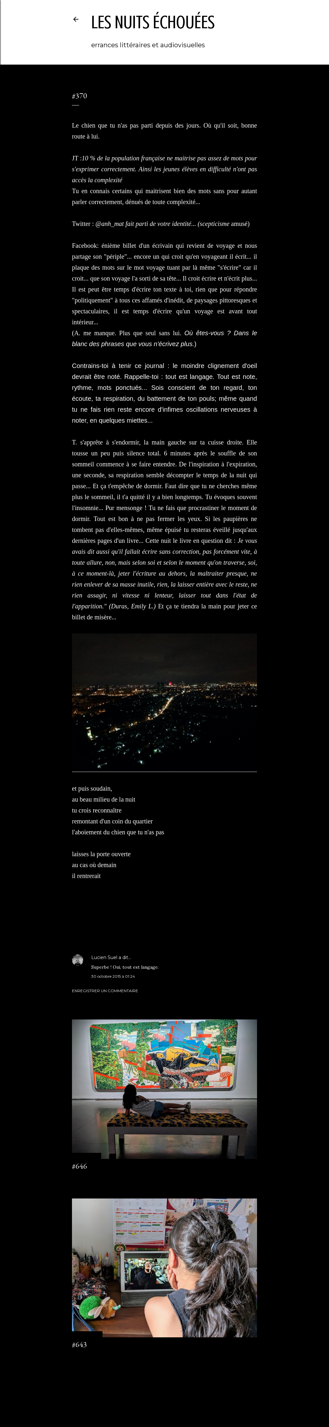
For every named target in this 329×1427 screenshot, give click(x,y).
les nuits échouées (153, 22)
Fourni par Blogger (164, 1396)
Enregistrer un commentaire (105, 990)
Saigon (109, 923)
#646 (79, 1166)
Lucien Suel (104, 957)
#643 (79, 1344)
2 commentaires (87, 1356)
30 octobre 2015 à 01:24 (113, 976)
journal (94, 923)
